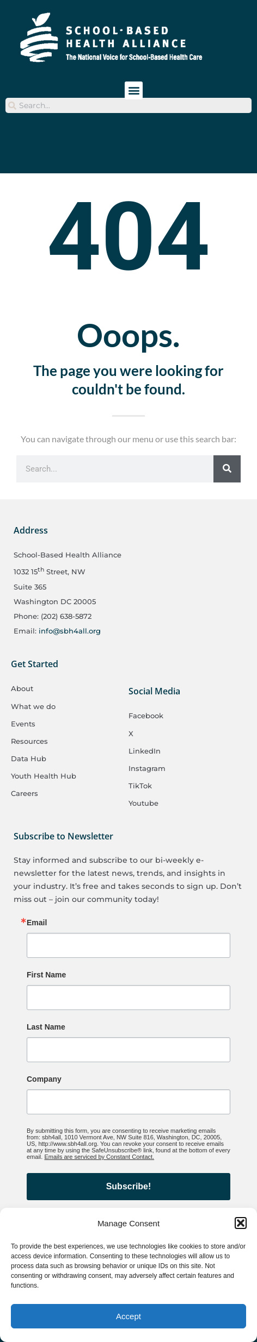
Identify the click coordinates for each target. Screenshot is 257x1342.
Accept (128, 1316)
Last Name (46, 1027)
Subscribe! (128, 1186)
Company (44, 1079)
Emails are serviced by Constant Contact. (99, 1156)
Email (37, 922)
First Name (46, 975)
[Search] (227, 468)
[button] (240, 1223)
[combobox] (128, 105)
